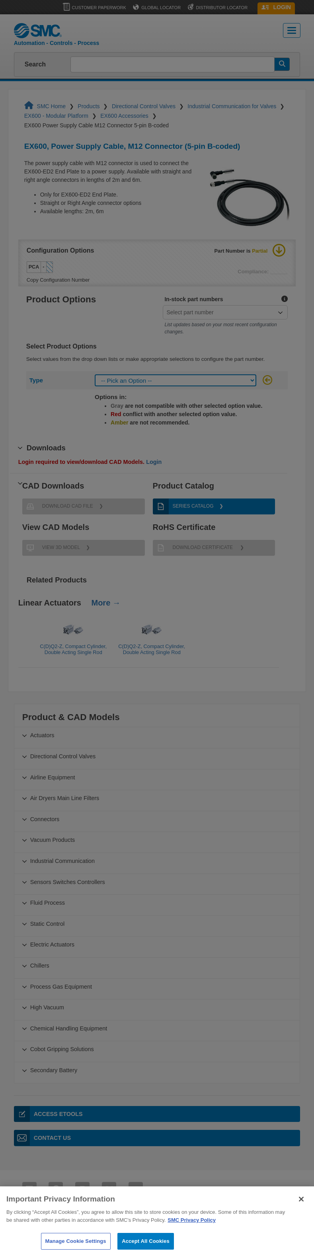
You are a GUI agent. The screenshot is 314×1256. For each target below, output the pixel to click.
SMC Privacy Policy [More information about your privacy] (192, 1230)
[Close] (301, 1209)
